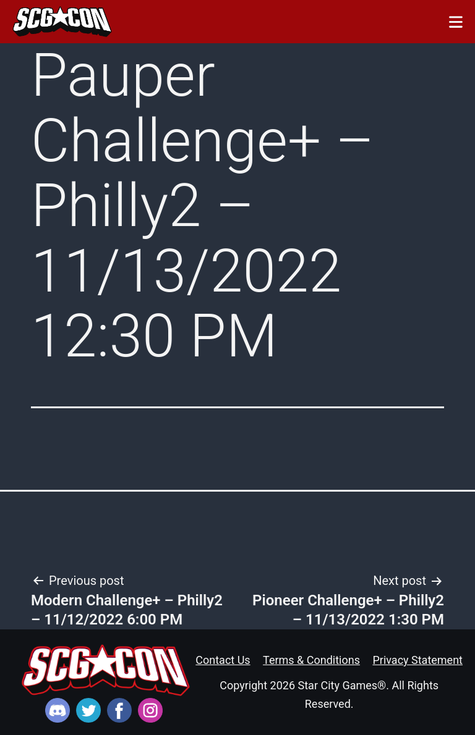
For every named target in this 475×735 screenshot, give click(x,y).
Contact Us (222, 659)
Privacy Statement (417, 659)
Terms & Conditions (311, 659)
